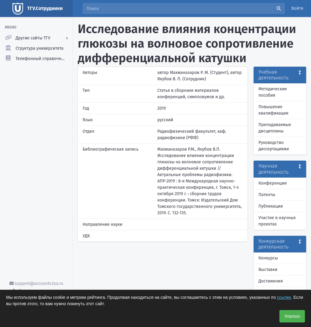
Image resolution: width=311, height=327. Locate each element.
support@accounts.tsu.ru (36, 283)
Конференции (272, 183)
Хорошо (292, 316)
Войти (297, 8)
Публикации (270, 206)
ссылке (284, 297)
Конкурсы (268, 258)
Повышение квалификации (273, 110)
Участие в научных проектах (277, 221)
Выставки (267, 269)
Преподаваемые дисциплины (274, 128)
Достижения (270, 281)
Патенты (266, 194)
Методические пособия (272, 92)
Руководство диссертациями (273, 146)
